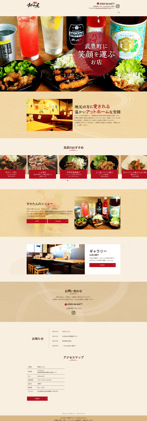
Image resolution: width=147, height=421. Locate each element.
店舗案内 (82, 11)
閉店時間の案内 (66, 339)
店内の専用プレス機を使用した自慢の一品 (42, 172)
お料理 (37, 219)
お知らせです (66, 329)
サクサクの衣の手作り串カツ (12, 172)
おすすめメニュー (92, 11)
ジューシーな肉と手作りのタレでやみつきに (73, 172)
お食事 (100, 11)
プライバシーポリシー (68, 412)
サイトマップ (81, 412)
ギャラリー (113, 11)
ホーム (77, 11)
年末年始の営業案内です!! (70, 334)
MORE (102, 263)
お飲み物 (106, 11)
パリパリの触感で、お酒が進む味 (104, 172)
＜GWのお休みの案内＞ (69, 344)
